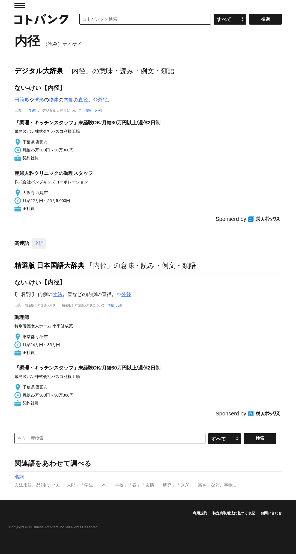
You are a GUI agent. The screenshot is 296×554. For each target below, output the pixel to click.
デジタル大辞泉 (38, 71)
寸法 (57, 294)
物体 (54, 99)
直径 (83, 99)
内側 (68, 99)
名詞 (39, 243)
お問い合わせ (271, 513)
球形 (39, 99)
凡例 (98, 111)
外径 (103, 99)
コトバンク (41, 19)
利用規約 (200, 513)
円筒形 (21, 99)
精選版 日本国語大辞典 (49, 265)
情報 (88, 111)
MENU (19, 5)
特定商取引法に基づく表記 (234, 513)
